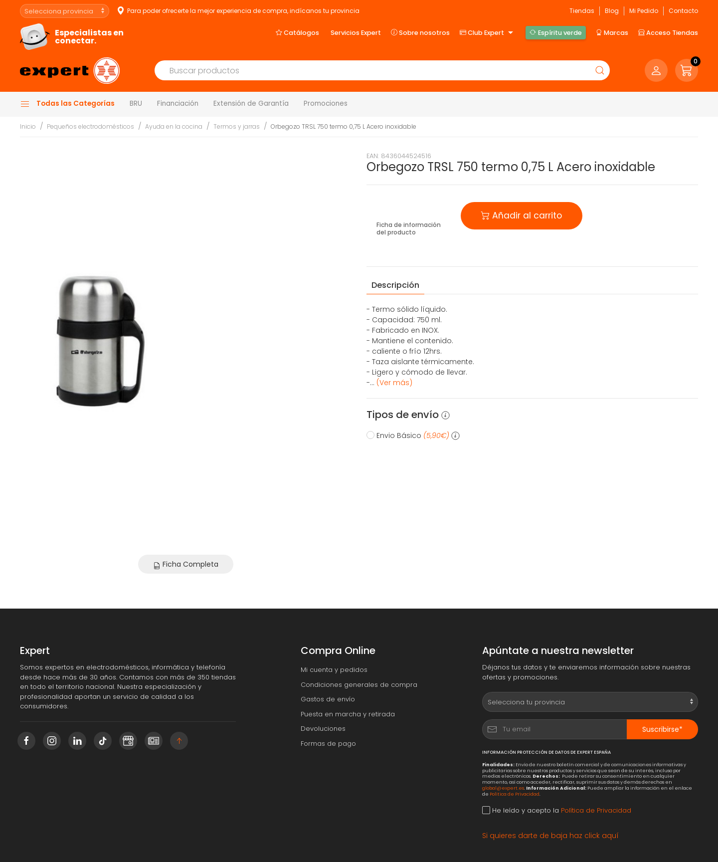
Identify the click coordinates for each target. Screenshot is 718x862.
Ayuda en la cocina (173, 126)
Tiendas (581, 10)
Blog (612, 10)
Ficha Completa (185, 564)
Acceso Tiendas (668, 32)
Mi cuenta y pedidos (334, 669)
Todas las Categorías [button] (67, 104)
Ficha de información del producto (408, 228)
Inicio (28, 126)
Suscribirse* (662, 729)
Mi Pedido (643, 10)
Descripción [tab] (395, 285)
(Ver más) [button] (394, 383)
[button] (686, 70)
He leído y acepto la (556, 810)
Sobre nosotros (420, 32)
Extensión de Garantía (251, 103)
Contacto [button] (683, 10)
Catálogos (297, 32)
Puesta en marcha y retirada (348, 714)
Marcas (612, 32)
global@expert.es (503, 788)
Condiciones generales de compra (359, 684)
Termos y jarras (236, 126)
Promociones (326, 103)
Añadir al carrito (521, 214)
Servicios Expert (356, 32)
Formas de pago (328, 743)
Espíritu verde (555, 32)
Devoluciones (323, 728)
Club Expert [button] (488, 33)
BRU (136, 103)
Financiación (177, 103)
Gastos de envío (328, 699)
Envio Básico (413, 435)
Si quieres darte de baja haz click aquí (550, 836)
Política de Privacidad (514, 794)
